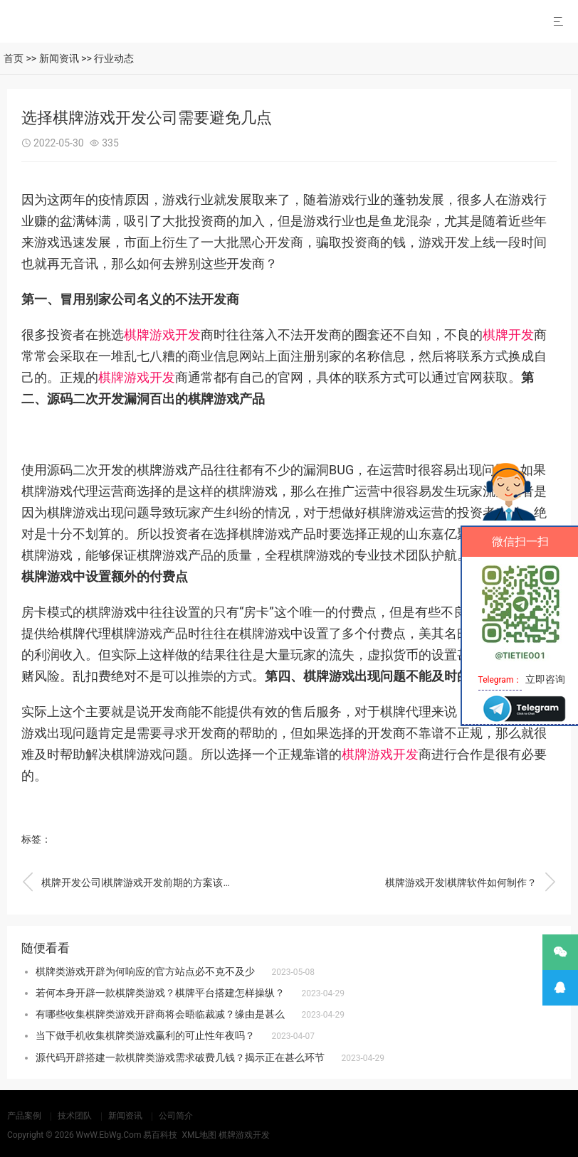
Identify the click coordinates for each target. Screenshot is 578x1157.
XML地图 (199, 1135)
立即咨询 (545, 679)
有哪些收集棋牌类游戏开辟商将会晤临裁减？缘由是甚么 (160, 1014)
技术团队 (75, 1116)
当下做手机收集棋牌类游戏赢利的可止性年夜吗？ (145, 1035)
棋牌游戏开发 (162, 334)
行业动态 (114, 58)
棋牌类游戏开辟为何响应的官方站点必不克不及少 (145, 971)
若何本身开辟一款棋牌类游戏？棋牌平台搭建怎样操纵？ (160, 992)
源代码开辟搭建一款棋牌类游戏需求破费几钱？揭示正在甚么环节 (180, 1057)
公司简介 (176, 1116)
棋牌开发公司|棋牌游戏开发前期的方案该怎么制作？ (128, 882)
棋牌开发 (508, 334)
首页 (13, 58)
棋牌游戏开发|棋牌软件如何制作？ (470, 882)
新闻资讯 (59, 58)
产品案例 (24, 1116)
